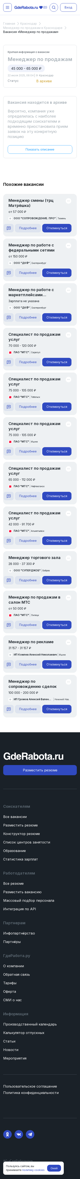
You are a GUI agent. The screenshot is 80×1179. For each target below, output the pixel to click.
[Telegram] (30, 1134)
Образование (14, 851)
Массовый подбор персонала (28, 900)
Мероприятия (14, 1058)
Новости (10, 1050)
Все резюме (13, 883)
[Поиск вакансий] (53, 7)
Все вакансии (15, 817)
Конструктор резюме (21, 834)
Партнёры (12, 942)
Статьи (9, 1041)
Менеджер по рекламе (31, 642)
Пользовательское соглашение (30, 1086)
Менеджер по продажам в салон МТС (34, 599)
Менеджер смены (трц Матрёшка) (31, 203)
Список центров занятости (26, 842)
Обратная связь (16, 974)
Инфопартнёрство (19, 933)
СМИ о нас (12, 1000)
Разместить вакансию (22, 892)
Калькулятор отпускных (23, 1033)
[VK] (19, 1134)
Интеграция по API (19, 909)
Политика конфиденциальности (31, 1093)
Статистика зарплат (20, 859)
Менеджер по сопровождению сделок (33, 684)
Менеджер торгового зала (35, 557)
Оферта (9, 991)
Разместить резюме (20, 825)
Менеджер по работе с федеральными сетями (32, 247)
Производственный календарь (30, 1024)
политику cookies (33, 1170)
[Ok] (7, 1134)
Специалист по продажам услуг (34, 337)
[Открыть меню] (7, 7)
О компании (13, 966)
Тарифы (9, 983)
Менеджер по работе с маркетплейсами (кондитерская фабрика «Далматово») (32, 292)
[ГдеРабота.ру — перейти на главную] (26, 7)
